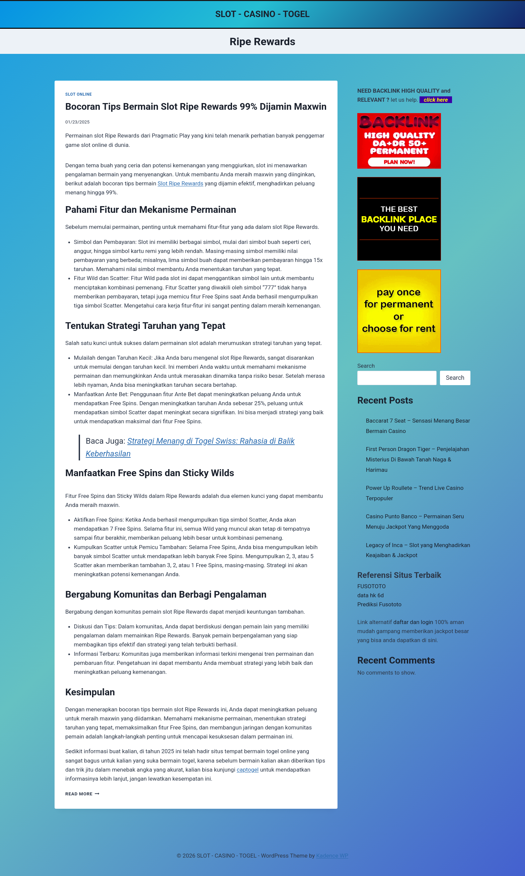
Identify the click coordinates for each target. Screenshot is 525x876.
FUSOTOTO (371, 586)
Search (366, 365)
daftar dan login (413, 622)
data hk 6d (370, 595)
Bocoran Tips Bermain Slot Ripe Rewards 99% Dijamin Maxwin (195, 106)
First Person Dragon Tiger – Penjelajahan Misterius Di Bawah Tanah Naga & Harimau (417, 459)
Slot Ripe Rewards (181, 183)
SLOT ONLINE (78, 94)
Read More (82, 793)
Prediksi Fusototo (379, 604)
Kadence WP (332, 855)
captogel (247, 769)
